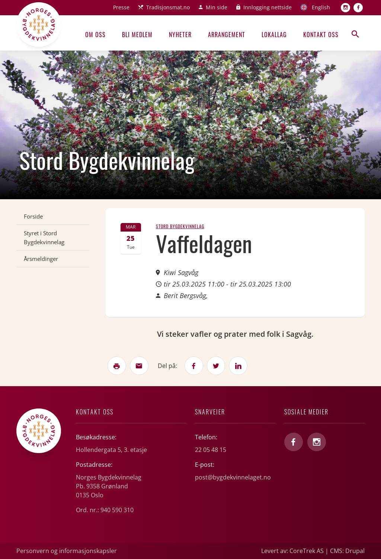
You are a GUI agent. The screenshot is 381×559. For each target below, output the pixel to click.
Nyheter (180, 34)
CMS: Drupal (347, 551)
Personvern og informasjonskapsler (66, 551)
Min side (216, 7)
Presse (121, 7)
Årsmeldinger (41, 258)
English (321, 7)
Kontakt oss (321, 34)
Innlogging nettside (267, 7)
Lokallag (274, 34)
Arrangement (226, 34)
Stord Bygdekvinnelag (180, 226)
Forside (33, 216)
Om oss (95, 34)
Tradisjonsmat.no (168, 7)
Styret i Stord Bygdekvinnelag (44, 237)
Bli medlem (137, 34)
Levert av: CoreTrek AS (292, 551)
